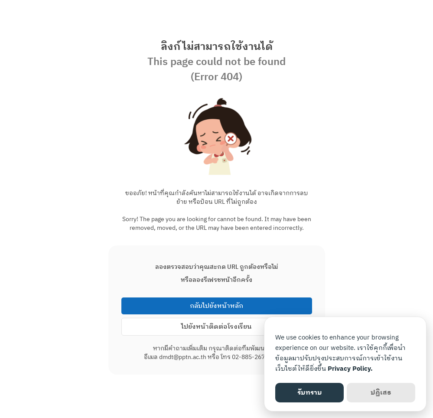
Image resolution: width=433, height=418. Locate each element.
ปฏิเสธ (381, 392)
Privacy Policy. (350, 368)
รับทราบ (309, 392)
